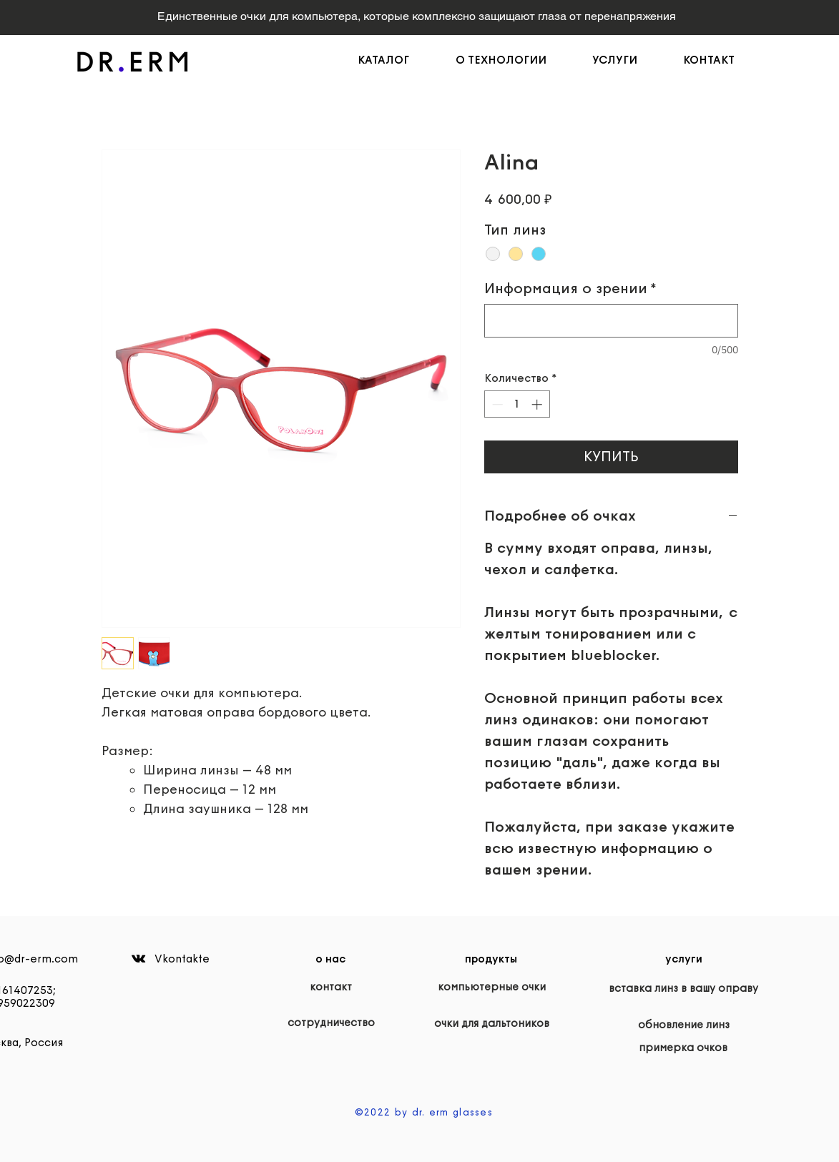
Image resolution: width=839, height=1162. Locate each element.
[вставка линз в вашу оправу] (684, 988)
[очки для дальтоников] (491, 1023)
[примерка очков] (683, 1047)
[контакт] (331, 986)
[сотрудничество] (331, 1023)
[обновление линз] (684, 1024)
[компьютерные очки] (492, 986)
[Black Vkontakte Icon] (138, 958)
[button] (513, 60)
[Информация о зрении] (611, 320)
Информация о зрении (570, 288)
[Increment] (538, 404)
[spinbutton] (517, 404)
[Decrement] (496, 404)
